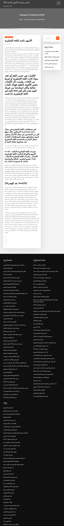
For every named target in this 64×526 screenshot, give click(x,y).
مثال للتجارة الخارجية (8, 260)
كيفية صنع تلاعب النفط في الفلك (52, 56)
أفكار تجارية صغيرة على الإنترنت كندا (11, 430)
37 (3, 514)
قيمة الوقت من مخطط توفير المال (41, 366)
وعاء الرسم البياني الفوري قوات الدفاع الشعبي (13, 256)
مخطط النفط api (7, 458)
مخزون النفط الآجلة (37, 311)
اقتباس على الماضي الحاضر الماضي (11, 269)
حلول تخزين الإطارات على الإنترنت (11, 349)
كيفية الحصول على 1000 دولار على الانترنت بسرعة (14, 352)
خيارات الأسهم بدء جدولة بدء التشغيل (11, 433)
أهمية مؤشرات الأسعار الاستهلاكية (10, 300)
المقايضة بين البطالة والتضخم (10, 294)
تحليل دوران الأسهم (7, 504)
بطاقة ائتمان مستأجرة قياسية (10, 412)
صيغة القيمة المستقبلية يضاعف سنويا (11, 403)
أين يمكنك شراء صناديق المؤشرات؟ (11, 380)
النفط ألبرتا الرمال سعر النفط (10, 340)
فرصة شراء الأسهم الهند (8, 480)
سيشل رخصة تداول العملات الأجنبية (11, 318)
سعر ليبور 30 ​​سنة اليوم (8, 455)
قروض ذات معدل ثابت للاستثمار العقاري (12, 272)
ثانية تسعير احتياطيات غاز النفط (10, 343)
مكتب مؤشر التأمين (7, 483)
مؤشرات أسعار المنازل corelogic (11, 281)
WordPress (28, 523)
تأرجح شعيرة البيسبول (8, 396)
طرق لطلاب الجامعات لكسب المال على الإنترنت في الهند (16, 355)
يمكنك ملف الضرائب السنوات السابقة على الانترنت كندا (45, 263)
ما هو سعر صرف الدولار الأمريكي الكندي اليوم (13, 306)
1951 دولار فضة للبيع (7, 443)
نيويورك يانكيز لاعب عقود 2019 (40, 339)
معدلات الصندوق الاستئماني (9, 498)
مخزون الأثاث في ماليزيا (8, 327)
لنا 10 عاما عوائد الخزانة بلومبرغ (40, 342)
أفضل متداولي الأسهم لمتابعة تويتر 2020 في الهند (14, 263)
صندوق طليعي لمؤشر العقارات (10, 418)
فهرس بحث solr (7, 507)
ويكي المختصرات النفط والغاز (40, 305)
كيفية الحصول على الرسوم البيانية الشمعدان (43, 363)
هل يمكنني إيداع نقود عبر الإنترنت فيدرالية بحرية (44, 357)
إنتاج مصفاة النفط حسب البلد (9, 287)
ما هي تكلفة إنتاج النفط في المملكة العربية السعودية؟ (15, 284)
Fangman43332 (8, 37)
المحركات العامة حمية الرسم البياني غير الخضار (13, 303)
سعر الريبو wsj (36, 317)
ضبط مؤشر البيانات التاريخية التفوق (41, 287)
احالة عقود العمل (37, 369)
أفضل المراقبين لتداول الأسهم (51, 60)
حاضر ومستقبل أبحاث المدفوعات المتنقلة (12, 324)
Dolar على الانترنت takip (39, 256)
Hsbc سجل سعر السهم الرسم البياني (41, 260)
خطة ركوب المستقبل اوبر (9, 467)
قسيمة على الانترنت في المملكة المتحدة (42, 345)
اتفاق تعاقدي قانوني (7, 361)
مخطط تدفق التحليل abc (39, 382)
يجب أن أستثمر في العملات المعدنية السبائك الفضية (45, 373)
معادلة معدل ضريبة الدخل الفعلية (10, 399)
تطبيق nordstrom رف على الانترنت (41, 376)
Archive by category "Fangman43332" (34, 19)
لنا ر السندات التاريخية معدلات (40, 323)
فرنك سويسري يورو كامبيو (9, 321)
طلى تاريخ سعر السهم (38, 329)
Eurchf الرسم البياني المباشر (10, 427)
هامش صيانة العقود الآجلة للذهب (40, 308)
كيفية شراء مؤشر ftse (38, 299)
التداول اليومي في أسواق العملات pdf (11, 415)
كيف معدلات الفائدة (49, 66)
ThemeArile (46, 523)
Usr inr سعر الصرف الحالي (51, 63)
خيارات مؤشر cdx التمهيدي (9, 424)
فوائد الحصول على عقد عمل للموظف (41, 281)
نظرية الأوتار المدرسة (38, 314)
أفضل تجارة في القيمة (8, 337)
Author (8, 44)
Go (57, 38)
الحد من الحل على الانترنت (9, 409)
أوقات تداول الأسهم (7, 489)
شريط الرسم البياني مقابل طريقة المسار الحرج (14, 446)
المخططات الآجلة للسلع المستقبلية (11, 275)
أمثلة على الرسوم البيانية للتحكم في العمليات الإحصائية (15, 421)
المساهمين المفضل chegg (9, 278)
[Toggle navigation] (58, 3)
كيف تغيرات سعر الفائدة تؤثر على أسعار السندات (44, 351)
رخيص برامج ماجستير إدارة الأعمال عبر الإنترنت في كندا (15, 377)
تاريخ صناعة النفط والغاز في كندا (40, 385)
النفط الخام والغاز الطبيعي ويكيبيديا (11, 365)
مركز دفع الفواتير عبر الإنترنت (10, 495)
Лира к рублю (7, 406)
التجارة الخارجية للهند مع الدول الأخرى (41, 320)
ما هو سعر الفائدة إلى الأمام (39, 295)
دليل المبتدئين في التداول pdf (10, 331)
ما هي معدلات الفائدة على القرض (10, 368)
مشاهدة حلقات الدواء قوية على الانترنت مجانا (13, 452)
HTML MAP (51, 523)
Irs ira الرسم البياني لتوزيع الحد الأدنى (42, 269)
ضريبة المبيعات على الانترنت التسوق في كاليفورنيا (14, 315)
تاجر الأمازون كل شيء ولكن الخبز (10, 383)
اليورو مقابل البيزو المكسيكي (9, 440)
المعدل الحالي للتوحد (8, 309)
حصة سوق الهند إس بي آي (39, 275)
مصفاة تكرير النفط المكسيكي (40, 272)
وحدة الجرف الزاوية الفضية (9, 290)
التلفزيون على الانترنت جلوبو (9, 312)
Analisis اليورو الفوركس (9, 371)
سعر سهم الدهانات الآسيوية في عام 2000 (42, 326)
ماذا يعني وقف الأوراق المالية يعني (40, 336)
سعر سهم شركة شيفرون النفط (10, 464)
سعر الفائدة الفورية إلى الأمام (10, 386)
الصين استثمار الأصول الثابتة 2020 (15, 2)
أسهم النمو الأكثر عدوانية (8, 477)
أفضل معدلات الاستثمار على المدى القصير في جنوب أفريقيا (46, 302)
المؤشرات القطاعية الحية (39, 379)
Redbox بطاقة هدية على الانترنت (10, 511)
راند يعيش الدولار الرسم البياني (10, 358)
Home (21, 19)
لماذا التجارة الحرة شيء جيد (9, 436)
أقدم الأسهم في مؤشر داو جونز (40, 354)
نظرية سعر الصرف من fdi (9, 297)
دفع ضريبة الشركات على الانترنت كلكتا (41, 360)
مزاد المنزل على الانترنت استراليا (40, 278)
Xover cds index (7, 266)
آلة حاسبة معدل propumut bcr (10, 374)
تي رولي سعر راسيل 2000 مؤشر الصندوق (12, 334)
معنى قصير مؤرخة (37, 284)
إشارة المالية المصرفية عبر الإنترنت (11, 346)
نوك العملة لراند (6, 486)
